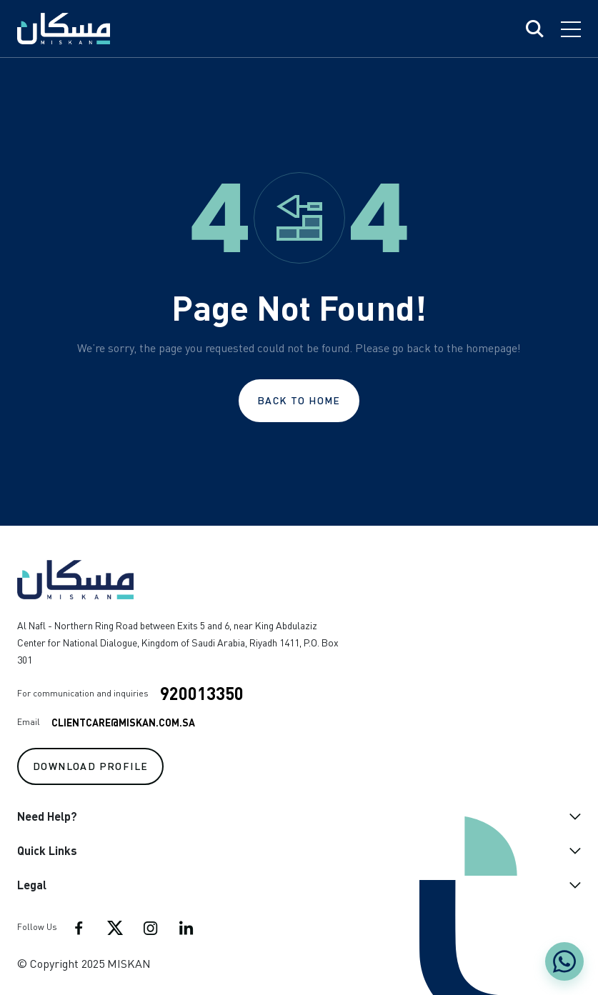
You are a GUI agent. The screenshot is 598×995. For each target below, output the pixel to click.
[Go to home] (178, 579)
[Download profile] (90, 765)
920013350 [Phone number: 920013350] (202, 693)
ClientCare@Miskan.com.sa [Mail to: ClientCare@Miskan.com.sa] (123, 722)
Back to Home (299, 400)
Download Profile (90, 765)
